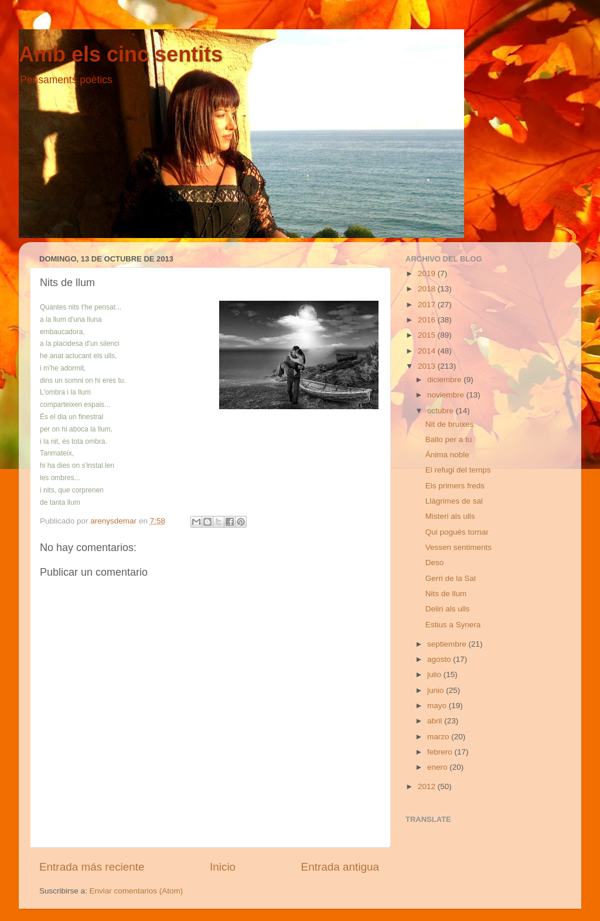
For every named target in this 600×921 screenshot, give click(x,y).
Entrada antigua (340, 867)
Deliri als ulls (447, 608)
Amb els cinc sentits (121, 54)
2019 (428, 273)
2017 (428, 304)
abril (435, 720)
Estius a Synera (453, 624)
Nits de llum (446, 593)
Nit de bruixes (449, 424)
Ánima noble (447, 454)
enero (438, 767)
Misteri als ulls (450, 516)
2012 (428, 786)
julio (435, 674)
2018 (428, 288)
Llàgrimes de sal (454, 501)
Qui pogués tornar (457, 532)
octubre (441, 410)
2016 (428, 319)
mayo (438, 705)
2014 (428, 350)
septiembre (448, 644)
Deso (434, 562)
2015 (428, 335)
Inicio (223, 867)
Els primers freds (455, 485)
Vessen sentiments (458, 547)
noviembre (446, 394)
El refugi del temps (458, 469)
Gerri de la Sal (450, 578)
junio (436, 690)
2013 (428, 366)
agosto (440, 659)
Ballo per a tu (448, 439)
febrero (441, 751)
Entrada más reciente (92, 867)
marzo (439, 736)
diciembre (445, 379)
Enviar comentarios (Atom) (136, 890)
